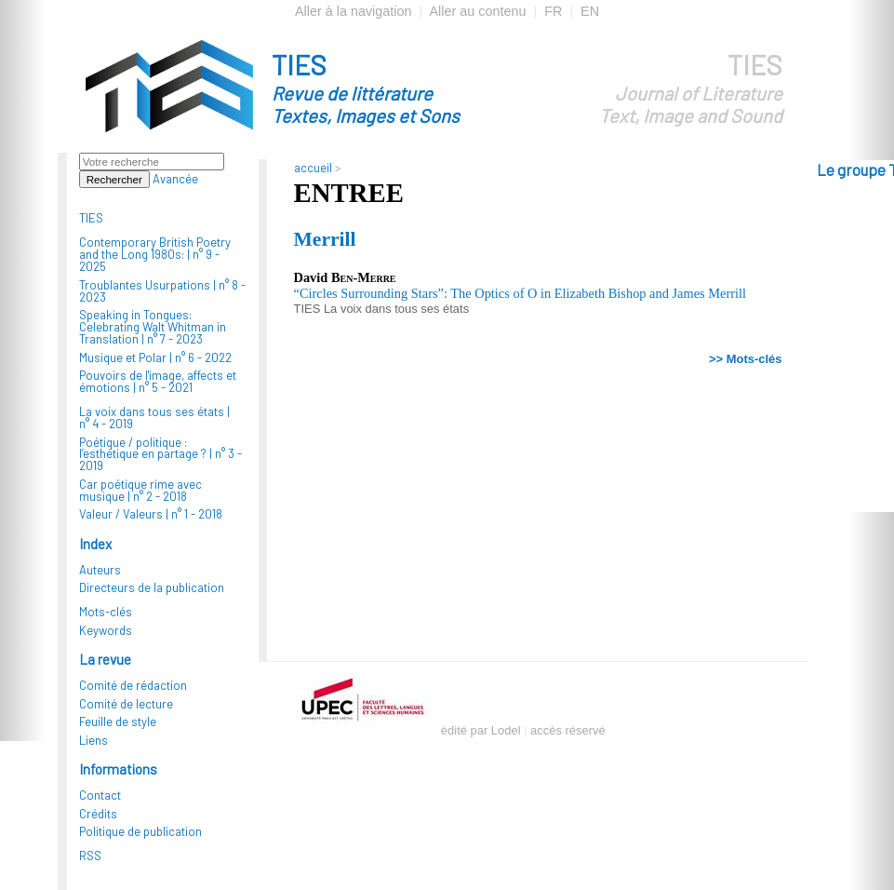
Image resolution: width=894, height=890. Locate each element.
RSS (90, 855)
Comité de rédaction (133, 685)
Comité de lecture (126, 703)
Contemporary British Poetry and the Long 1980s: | (155, 254)
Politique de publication (140, 831)
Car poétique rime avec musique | (140, 490)
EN (589, 11)
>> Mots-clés (745, 359)
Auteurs (100, 569)
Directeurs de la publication (151, 587)
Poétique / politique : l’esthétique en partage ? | (160, 454)
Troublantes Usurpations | (162, 290)
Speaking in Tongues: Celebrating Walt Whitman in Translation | (152, 326)
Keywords (105, 630)
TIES (399, 87)
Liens (93, 740)
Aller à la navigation (353, 11)
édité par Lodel (481, 730)
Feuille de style (117, 721)
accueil (313, 167)
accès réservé (568, 730)
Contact (100, 795)
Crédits (98, 813)
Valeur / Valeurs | (150, 513)
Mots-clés (105, 611)
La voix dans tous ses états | (154, 417)
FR (553, 11)
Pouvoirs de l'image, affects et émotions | (157, 381)
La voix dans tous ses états (396, 309)
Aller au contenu (477, 11)
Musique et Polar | (155, 357)
